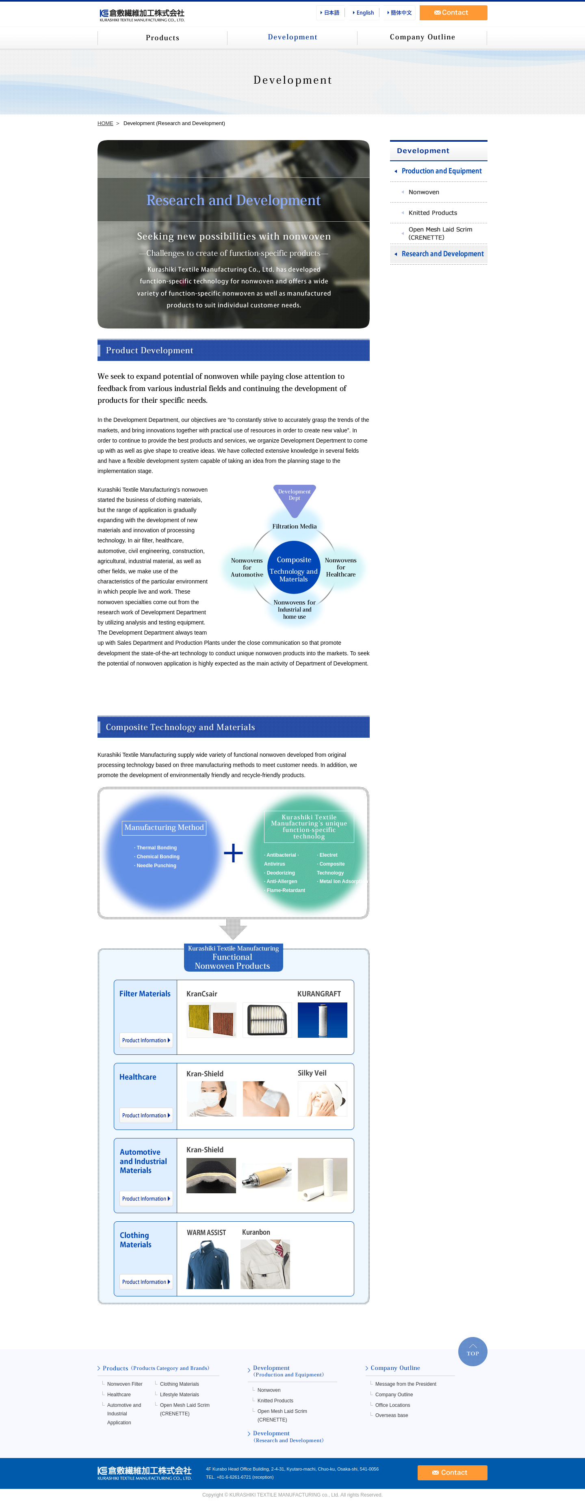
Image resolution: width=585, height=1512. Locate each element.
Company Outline (394, 1395)
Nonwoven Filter (125, 1384)
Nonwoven (269, 1390)
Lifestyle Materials (179, 1395)
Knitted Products (275, 1401)
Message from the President (405, 1384)
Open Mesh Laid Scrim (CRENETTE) (185, 1409)
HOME (105, 123)
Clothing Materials (179, 1384)
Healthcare (119, 1395)
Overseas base (391, 1415)
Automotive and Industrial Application (124, 1414)
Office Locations (392, 1405)
